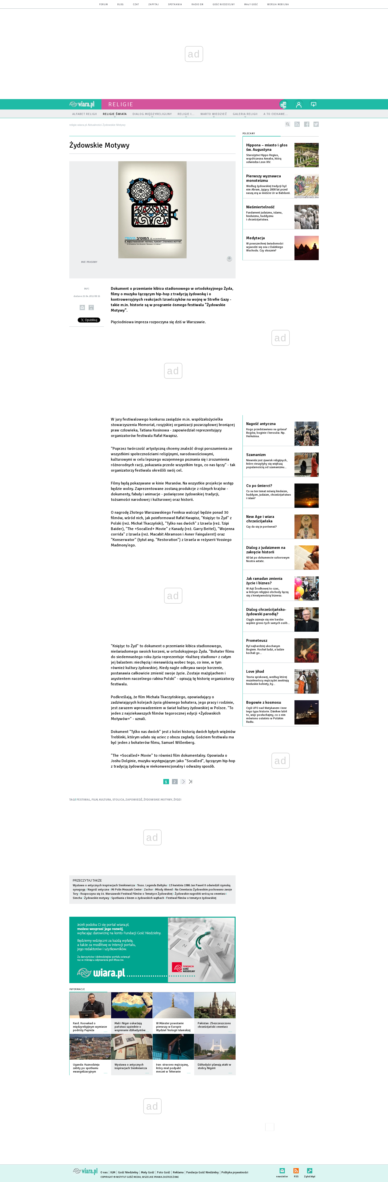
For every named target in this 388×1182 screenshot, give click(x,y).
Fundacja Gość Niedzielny (202, 1172)
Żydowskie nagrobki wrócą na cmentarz (200, 894)
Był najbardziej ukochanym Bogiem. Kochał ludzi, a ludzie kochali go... (265, 649)
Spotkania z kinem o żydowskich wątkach (137, 898)
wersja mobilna (278, 4)
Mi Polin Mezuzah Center (126, 889)
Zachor (148, 889)
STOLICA (118, 800)
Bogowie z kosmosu (263, 702)
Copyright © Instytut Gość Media (120, 1177)
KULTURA (105, 800)
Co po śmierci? (259, 486)
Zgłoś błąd (309, 1169)
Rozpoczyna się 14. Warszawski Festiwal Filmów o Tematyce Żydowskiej (126, 894)
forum (103, 4)
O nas (104, 1172)
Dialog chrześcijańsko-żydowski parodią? (266, 611)
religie (121, 104)
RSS (296, 1169)
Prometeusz (256, 640)
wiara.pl (85, 104)
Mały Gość (251, 4)
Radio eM (197, 4)
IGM (112, 1172)
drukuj (91, 307)
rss (297, 124)
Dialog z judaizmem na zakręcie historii (265, 549)
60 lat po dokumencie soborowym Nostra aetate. (268, 559)
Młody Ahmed (164, 889)
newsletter (282, 1169)
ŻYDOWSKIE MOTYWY (158, 800)
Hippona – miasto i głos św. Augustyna (267, 147)
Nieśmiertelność (260, 207)
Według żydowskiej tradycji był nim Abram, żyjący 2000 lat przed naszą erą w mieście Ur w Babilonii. (268, 189)
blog (120, 4)
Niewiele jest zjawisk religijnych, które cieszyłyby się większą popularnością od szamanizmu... (266, 463)
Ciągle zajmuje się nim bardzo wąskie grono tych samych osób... (268, 621)
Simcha (77, 898)
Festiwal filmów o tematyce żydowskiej (191, 898)
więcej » (106, 1029)
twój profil (298, 104)
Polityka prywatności (234, 1172)
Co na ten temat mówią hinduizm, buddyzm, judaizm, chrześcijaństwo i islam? (268, 494)
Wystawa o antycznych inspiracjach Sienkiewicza (104, 885)
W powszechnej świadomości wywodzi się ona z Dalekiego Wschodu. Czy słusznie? (264, 247)
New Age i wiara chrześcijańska (260, 518)
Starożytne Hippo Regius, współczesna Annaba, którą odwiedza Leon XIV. (263, 158)
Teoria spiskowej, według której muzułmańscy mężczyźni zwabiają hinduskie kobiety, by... (267, 680)
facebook (306, 124)
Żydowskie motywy (96, 898)
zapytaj (153, 4)
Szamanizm (256, 455)
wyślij (82, 307)
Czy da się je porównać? (261, 527)
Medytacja (255, 238)
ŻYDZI (177, 800)
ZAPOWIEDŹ (133, 800)
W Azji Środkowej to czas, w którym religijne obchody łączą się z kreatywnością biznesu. (267, 592)
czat (136, 4)
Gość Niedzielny (224, 4)
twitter (316, 124)
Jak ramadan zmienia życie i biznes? (264, 580)
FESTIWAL (83, 800)
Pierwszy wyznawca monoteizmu (263, 178)
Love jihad (255, 671)
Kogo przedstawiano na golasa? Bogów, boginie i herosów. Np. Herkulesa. (266, 433)
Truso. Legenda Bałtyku (152, 885)
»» (191, 781)
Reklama (178, 1172)
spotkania (175, 4)
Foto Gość (163, 1172)
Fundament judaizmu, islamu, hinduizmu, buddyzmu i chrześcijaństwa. (264, 216)
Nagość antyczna (98, 889)
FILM (95, 800)
